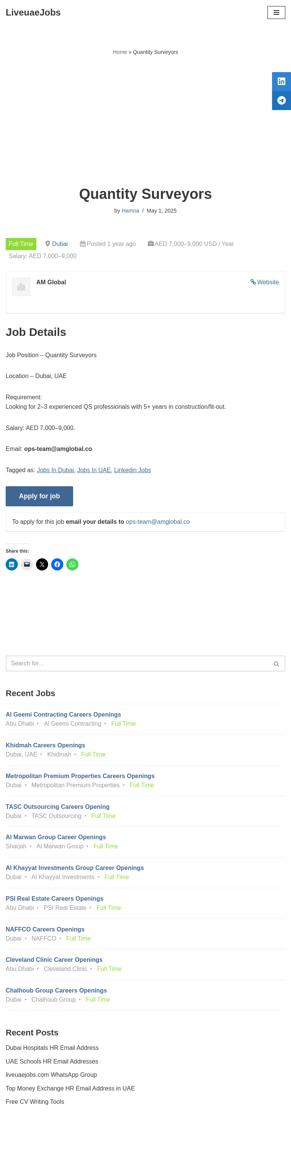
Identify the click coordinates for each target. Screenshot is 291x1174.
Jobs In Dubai (55, 470)
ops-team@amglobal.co (158, 522)
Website (268, 282)
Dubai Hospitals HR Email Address (52, 1049)
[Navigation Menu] (276, 12)
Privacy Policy (26, 1147)
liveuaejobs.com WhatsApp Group (51, 1076)
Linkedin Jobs (133, 470)
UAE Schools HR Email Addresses (52, 1063)
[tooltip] (281, 82)
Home (120, 52)
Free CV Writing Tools (35, 1103)
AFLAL (187, 1163)
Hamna (130, 211)
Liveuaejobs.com (117, 1163)
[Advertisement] (145, 121)
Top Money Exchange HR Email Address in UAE (70, 1090)
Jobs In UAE (94, 470)
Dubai (60, 244)
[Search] (137, 664)
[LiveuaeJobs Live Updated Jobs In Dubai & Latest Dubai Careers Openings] (33, 12)
